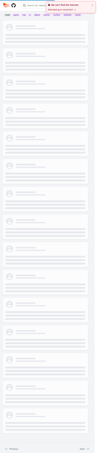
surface (56, 15)
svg (24, 15)
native (77, 15)
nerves (47, 15)
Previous (11, 449)
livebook (67, 15)
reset (7, 15)
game (16, 15)
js (30, 15)
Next (84, 449)
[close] (92, 5)
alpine (37, 15)
